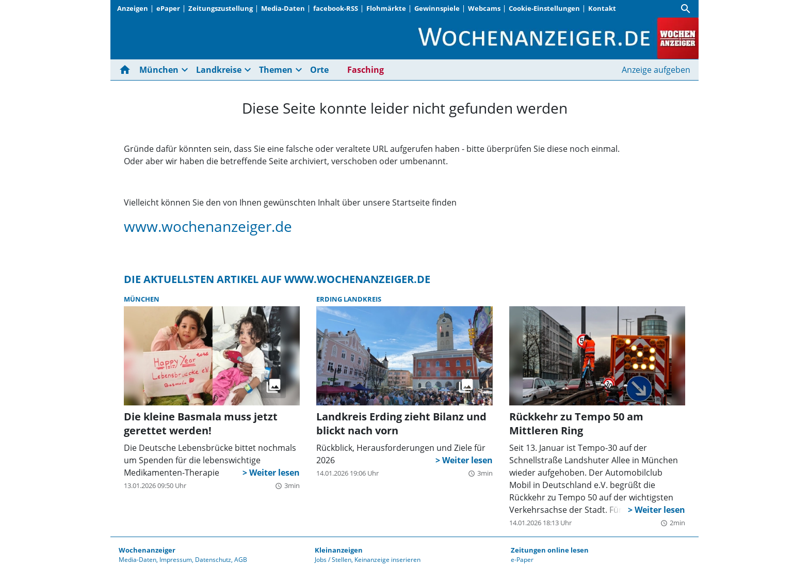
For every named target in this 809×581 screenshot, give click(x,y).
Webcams (484, 8)
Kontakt (602, 8)
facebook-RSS (335, 8)
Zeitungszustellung (220, 8)
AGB (240, 559)
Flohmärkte (386, 8)
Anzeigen (132, 8)
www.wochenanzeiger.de (208, 226)
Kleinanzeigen (339, 550)
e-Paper (522, 559)
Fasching (365, 69)
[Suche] (685, 9)
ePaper (168, 8)
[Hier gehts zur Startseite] (127, 69)
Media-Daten (283, 8)
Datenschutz (213, 559)
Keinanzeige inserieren (387, 559)
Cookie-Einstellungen (544, 8)
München (159, 69)
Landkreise (218, 69)
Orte (319, 69)
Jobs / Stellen (333, 559)
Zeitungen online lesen (550, 550)
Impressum (175, 559)
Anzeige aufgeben (656, 69)
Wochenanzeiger (147, 550)
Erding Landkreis (348, 299)
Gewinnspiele (437, 8)
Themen (276, 69)
